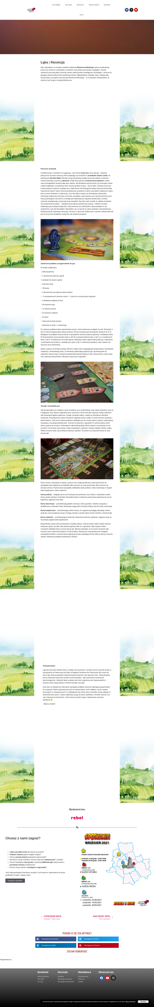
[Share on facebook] (55, 939)
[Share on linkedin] (55, 945)
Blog (82, 15)
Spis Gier (68, 5)
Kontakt (107, 5)
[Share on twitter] (98, 939)
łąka (10, 960)
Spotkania (56, 5)
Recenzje (80, 5)
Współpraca (94, 5)
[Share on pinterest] (98, 945)
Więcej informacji (130, 1001)
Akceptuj (143, 1001)
